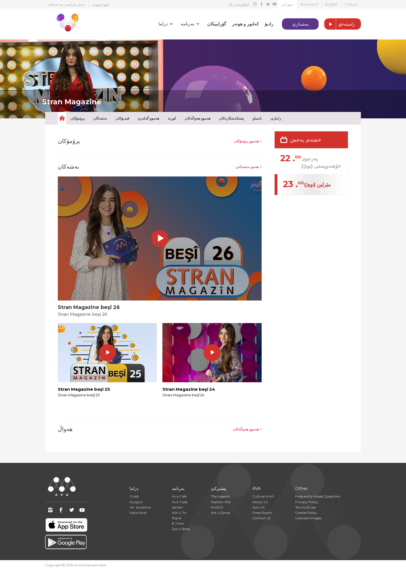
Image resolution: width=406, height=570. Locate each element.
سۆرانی (287, 4)
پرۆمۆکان (77, 118)
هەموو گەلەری (148, 118)
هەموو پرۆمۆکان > (248, 141)
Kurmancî (309, 4)
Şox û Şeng (181, 529)
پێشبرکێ (218, 488)
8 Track (178, 523)
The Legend (220, 496)
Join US (258, 507)
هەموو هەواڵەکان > (247, 429)
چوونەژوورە (101, 4)
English (331, 4)
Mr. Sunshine (140, 507)
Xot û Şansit (220, 513)
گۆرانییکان (216, 23)
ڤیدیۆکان (122, 118)
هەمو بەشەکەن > (248, 166)
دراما (134, 488)
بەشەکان (100, 118)
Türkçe (351, 4)
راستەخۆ (340, 24)
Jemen (177, 507)
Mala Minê (138, 513)
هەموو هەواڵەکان (198, 118)
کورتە (172, 118)
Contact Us (261, 518)
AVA (256, 488)
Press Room (262, 513)
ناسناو (257, 118)
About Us (260, 502)
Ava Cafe (179, 496)
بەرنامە (178, 488)
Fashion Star (221, 502)
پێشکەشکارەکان (231, 118)
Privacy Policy (306, 502)
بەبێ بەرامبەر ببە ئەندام (66, 4)
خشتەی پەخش (305, 140)
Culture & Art (263, 496)
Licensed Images (308, 518)
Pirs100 (217, 507)
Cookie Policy (306, 513)
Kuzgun (136, 502)
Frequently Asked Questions (317, 496)
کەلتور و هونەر (245, 23)
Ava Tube (179, 502)
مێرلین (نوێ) (317, 185)
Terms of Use (305, 507)
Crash (134, 496)
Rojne (176, 518)
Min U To (179, 513)
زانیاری (275, 118)
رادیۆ (269, 23)
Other (301, 488)
